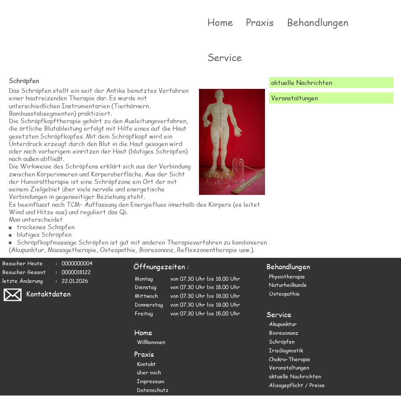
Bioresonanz (283, 332)
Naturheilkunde (288, 284)
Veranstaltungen (289, 367)
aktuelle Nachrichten (295, 376)
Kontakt (146, 363)
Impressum (150, 381)
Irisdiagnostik (286, 350)
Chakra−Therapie (289, 359)
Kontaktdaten (36, 294)
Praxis (260, 22)
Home (220, 22)
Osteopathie (284, 293)
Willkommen (151, 341)
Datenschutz (152, 389)
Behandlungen (318, 22)
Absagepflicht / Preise (297, 384)
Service (224, 57)
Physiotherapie (287, 276)
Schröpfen (281, 341)
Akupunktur (283, 323)
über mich (149, 372)
